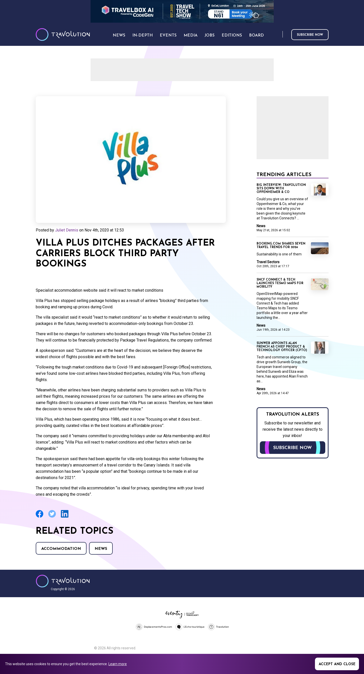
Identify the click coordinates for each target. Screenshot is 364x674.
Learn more (117, 664)
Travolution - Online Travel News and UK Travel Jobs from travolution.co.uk (63, 581)
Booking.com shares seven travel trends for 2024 (281, 245)
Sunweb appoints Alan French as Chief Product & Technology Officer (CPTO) (282, 347)
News (101, 549)
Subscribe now (310, 35)
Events (168, 35)
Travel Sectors (268, 261)
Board (256, 35)
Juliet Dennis (66, 230)
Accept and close (337, 664)
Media (190, 35)
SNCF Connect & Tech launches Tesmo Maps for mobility (280, 283)
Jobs (210, 35)
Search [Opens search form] (277, 34)
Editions (232, 35)
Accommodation (61, 549)
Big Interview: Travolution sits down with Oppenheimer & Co (281, 189)
